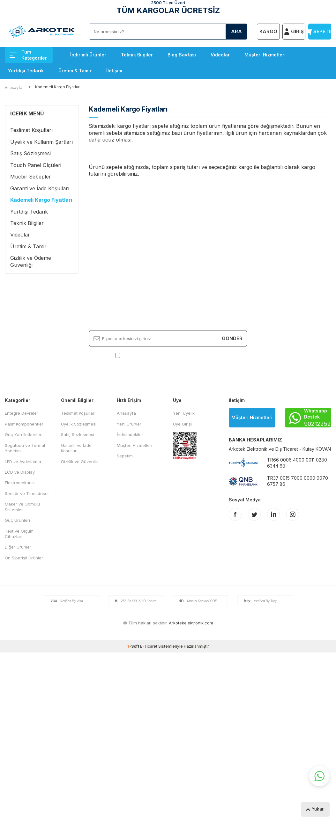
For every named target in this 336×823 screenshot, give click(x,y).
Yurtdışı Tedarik (26, 70)
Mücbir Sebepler (30, 176)
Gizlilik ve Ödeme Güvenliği (30, 261)
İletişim (114, 70)
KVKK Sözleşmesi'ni (144, 354)
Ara (236, 31)
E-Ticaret (148, 646)
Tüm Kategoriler (28, 55)
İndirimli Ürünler (88, 54)
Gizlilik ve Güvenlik (79, 461)
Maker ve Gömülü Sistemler (22, 506)
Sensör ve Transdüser (27, 493)
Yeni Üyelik (184, 413)
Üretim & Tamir (75, 70)
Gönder (232, 338)
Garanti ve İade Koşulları (39, 188)
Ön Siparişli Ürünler (24, 557)
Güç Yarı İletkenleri (23, 434)
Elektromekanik (20, 482)
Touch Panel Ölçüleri (35, 165)
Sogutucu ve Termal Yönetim (25, 448)
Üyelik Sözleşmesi (78, 423)
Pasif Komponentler (24, 423)
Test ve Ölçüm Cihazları (19, 533)
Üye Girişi (182, 423)
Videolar (220, 54)
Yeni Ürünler (129, 423)
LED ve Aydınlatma (23, 461)
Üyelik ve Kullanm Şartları (41, 142)
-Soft (133, 646)
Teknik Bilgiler (137, 54)
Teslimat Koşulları (31, 130)
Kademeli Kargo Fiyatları (41, 200)
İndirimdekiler (130, 434)
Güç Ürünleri (17, 520)
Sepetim (125, 455)
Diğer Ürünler (18, 547)
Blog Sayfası (182, 54)
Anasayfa (13, 87)
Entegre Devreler (21, 413)
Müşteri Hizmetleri (265, 54)
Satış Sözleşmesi (30, 153)
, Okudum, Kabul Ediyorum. (168, 355)
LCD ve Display (20, 472)
